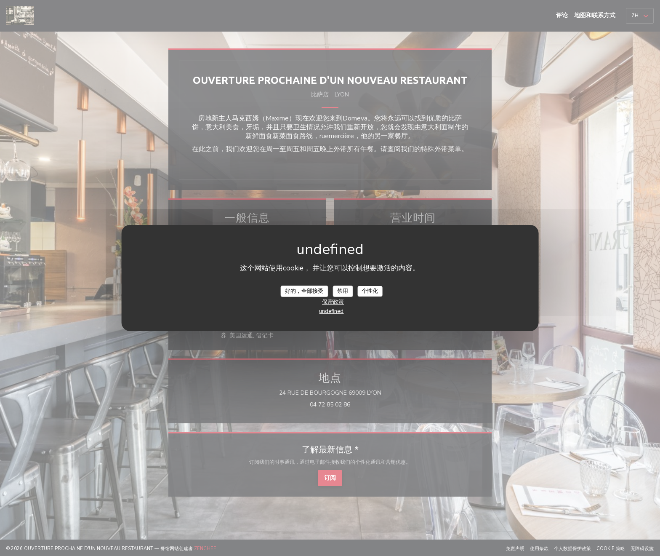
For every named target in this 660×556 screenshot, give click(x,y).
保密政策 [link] (333, 302)
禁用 (342, 290)
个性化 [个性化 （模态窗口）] (370, 290)
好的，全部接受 (304, 290)
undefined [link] (331, 311)
